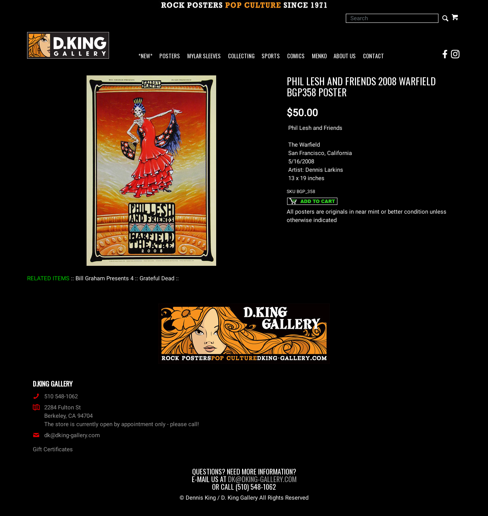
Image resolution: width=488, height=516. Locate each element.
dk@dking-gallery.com (66, 435)
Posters (169, 56)
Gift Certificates (53, 449)
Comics (296, 56)
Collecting (241, 56)
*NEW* (145, 56)
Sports (271, 56)
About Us (345, 56)
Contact (373, 56)
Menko (319, 56)
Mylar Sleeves (204, 56)
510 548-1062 (55, 396)
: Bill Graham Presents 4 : (104, 278)
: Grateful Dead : (156, 278)
